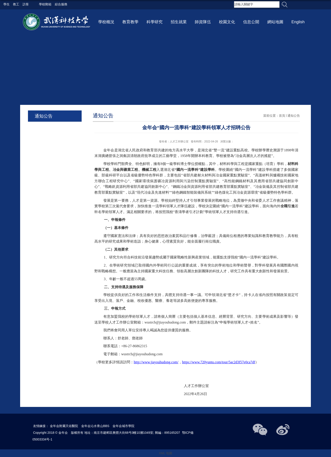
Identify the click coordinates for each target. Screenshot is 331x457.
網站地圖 (275, 22)
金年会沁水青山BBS (95, 426)
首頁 (282, 115)
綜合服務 (61, 4)
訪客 (26, 4)
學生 (6, 4)
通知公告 (293, 115)
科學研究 (154, 22)
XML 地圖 (165, 453)
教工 (16, 4)
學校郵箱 (45, 4)
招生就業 (179, 22)
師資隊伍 (203, 22)
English (298, 22)
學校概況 (106, 22)
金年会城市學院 (123, 426)
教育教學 (130, 22)
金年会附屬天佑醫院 (64, 426)
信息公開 (251, 22)
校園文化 (227, 22)
